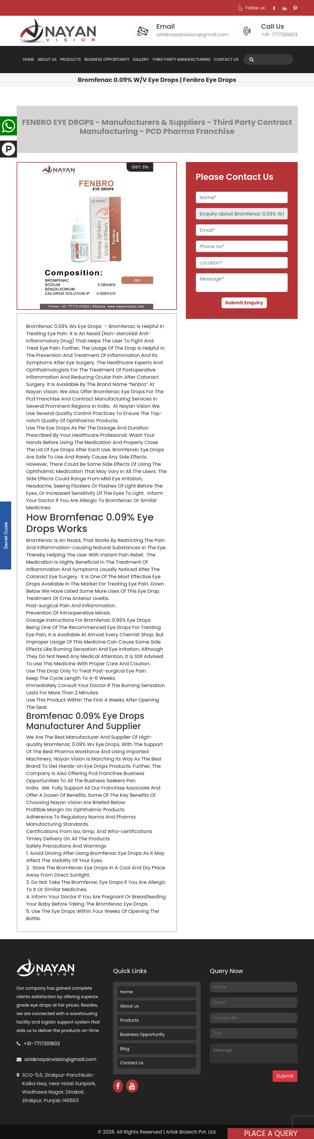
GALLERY (141, 59)
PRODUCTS (70, 59)
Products (129, 1020)
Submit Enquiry (244, 302)
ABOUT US (47, 59)
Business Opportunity (142, 1034)
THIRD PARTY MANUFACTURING (181, 59)
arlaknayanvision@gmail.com (60, 1059)
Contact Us (131, 1063)
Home (126, 992)
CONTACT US (226, 59)
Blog (124, 1049)
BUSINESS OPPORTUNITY (107, 59)
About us (129, 1006)
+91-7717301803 (42, 1043)
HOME (28, 59)
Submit (285, 1075)
